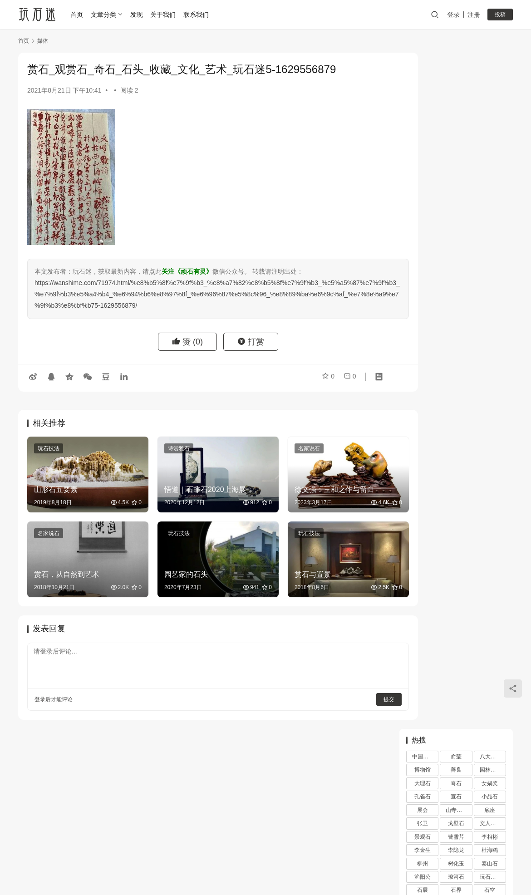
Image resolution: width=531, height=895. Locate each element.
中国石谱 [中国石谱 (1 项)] (423, 80)
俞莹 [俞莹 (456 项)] (456, 80)
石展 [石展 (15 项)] (422, 214)
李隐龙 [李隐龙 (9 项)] (456, 174)
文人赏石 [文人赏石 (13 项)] (491, 147)
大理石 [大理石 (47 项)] (422, 107)
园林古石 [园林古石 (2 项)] (491, 94)
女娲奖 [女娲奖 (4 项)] (490, 107)
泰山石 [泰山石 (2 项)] (490, 187)
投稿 (500, 14)
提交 (361, 687)
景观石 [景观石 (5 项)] (422, 160)
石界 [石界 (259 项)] (456, 214)
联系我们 (198, 14)
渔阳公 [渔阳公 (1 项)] (422, 200)
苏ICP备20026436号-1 (312, 867)
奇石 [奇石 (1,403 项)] (456, 107)
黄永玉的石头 (475, 507)
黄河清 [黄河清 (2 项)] (422, 294)
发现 (138, 14)
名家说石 (290, 448)
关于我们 (164, 14)
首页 (78, 14)
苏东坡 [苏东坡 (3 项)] (490, 227)
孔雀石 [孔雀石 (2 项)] (422, 121)
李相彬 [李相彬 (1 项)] (490, 160)
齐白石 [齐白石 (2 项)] (456, 294)
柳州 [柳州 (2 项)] (422, 187)
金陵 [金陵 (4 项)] (422, 268)
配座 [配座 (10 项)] (489, 254)
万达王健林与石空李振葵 (446, 390)
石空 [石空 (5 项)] (489, 214)
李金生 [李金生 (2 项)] (422, 174)
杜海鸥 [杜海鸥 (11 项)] (490, 174)
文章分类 (105, 14)
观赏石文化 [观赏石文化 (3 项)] (493, 241)
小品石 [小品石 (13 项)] (490, 121)
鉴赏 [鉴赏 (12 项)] (456, 268)
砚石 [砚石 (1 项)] (422, 227)
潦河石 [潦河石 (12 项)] (456, 200)
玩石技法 (48, 448)
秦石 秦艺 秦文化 (480, 550)
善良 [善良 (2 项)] (456, 94)
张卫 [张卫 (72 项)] (422, 147)
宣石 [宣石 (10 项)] (456, 121)
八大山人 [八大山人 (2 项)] (491, 80)
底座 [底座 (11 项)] (489, 134)
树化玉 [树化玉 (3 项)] (456, 187)
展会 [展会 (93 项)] (422, 134)
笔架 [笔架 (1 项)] (456, 227)
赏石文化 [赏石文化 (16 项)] (456, 254)
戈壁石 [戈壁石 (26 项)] (456, 147)
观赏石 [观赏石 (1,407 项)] (456, 241)
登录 (453, 14)
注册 (473, 14)
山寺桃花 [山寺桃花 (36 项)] (456, 134)
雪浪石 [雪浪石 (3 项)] (456, 281)
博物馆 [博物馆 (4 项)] (422, 94)
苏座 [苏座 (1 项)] (422, 241)
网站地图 (298, 852)
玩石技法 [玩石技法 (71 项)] (491, 200)
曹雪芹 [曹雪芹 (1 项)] (456, 160)
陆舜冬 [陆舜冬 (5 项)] (490, 268)
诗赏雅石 (170, 448)
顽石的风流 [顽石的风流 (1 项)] (493, 281)
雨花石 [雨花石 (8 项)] (422, 281)
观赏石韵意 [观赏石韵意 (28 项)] (425, 254)
